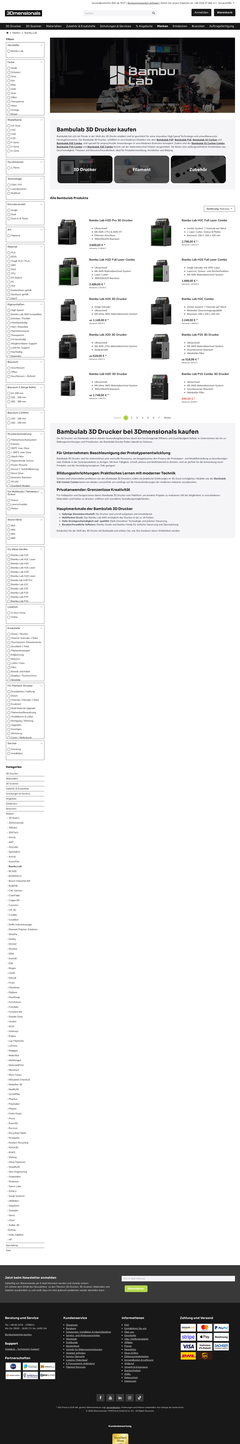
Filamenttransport (20, 650)
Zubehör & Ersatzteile (17, 788)
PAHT (14, 298)
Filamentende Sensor (22, 460)
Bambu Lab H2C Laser (23, 559)
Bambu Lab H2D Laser (23, 575)
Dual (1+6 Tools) (19, 218)
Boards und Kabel (20, 671)
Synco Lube (15, 1186)
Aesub (12, 837)
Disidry (12, 939)
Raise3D (13, 1123)
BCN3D (13, 871)
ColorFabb (14, 895)
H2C (13, 129)
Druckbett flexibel (20, 485)
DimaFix (13, 934)
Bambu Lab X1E (19, 588)
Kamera (15, 443)
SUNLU (12, 1191)
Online (14, 616)
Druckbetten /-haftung (23, 691)
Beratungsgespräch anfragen (143, 3)
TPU (13, 273)
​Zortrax (12, 1229)
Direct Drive (17, 473)
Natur (14, 105)
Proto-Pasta (15, 1113)
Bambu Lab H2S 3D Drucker (108, 299)
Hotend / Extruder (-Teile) (24, 638)
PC (12, 281)
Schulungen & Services (18, 793)
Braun (14, 113)
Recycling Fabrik (17, 1132)
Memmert (14, 1069)
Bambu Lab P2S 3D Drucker (200, 334)
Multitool (15, 193)
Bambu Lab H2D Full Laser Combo (112, 259)
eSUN (12, 972)
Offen (14, 371)
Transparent (17, 101)
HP (10, 1239)
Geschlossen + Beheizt (23, 376)
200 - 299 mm (18, 397)
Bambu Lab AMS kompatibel (26, 314)
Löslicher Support (20, 347)
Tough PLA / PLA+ (20, 260)
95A (13, 525)
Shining (12, 1157)
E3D (11, 963)
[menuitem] (221, 26)
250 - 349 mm (18, 422)
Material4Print (16, 1065)
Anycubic (13, 846)
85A (13, 533)
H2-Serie (16, 125)
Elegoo (12, 968)
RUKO (12, 1152)
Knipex (12, 1035)
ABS (13, 265)
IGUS (11, 1026)
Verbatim (13, 1210)
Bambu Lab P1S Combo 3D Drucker (205, 374)
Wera (12, 1215)
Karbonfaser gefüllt (21, 290)
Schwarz (15, 72)
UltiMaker (14, 1200)
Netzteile (15, 679)
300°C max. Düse (20, 448)
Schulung (16, 749)
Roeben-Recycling (18, 1142)
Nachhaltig (16, 351)
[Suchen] (154, 13)
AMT (11, 842)
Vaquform (14, 1205)
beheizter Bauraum (21, 477)
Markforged (15, 1060)
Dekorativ (16, 356)
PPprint (12, 1108)
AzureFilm (14, 861)
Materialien (12, 778)
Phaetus (13, 1099)
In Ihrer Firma (18, 612)
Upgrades (16, 724)
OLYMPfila (14, 1094)
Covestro (13, 905)
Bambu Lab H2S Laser (23, 567)
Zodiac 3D (14, 1225)
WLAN (14, 481)
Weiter (167, 417)
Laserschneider (19, 504)
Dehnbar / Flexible (20, 318)
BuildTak (13, 885)
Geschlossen (17, 367)
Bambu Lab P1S (19, 601)
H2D (13, 134)
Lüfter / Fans (18, 663)
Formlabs (13, 1006)
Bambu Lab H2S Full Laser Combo (204, 259)
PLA (13, 252)
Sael (8, 1250)
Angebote (11, 798)
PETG (14, 256)
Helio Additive (16, 1234)
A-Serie (15, 150)
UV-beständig (18, 339)
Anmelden (201, 12)
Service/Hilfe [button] (225, 3)
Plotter (14, 508)
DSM (11, 953)
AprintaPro (14, 851)
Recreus (13, 1128)
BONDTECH (15, 876)
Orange (15, 109)
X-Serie (15, 146)
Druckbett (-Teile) (20, 646)
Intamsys (13, 1031)
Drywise (13, 948)
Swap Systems (17, 1195)
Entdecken (11, 803)
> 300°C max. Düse (21, 452)
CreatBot (13, 919)
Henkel (12, 1021)
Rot (13, 80)
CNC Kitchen (15, 890)
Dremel (12, 943)
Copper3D (14, 900)
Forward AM (15, 1011)
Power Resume (19, 464)
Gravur (14, 500)
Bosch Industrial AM (19, 880)
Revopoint (14, 1137)
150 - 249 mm (18, 418)
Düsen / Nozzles (19, 633)
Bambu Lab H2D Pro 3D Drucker (111, 220)
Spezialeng (12, 1245)
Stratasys (14, 1181)
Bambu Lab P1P (19, 596)
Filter (13, 667)
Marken (16, 32)
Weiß (14, 68)
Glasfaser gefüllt (19, 294)
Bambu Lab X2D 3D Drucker (108, 334)
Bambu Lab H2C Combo (198, 299)
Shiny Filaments (17, 1162)
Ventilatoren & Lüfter (22, 716)
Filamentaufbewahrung (23, 712)
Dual (13, 214)
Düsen (14, 695)
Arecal (12, 856)
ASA (13, 269)
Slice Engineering (18, 1171)
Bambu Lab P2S (19, 592)
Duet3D (13, 958)
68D (13, 538)
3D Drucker (12, 773)
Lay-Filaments (16, 1040)
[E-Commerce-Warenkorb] (224, 12)
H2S (13, 138)
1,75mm (15, 167)
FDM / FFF (16, 184)
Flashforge (14, 997)
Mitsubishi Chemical (19, 1079)
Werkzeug (16, 733)
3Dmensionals (16, 822)
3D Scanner (12, 783)
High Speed (17, 310)
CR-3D (12, 909)
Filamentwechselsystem (24, 439)
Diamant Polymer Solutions (23, 929)
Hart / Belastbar (19, 326)
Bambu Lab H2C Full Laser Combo (204, 220)
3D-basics (14, 817)
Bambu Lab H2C (20, 555)
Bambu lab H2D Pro (21, 580)
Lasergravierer (18, 188)
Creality (13, 914)
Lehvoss (13, 1045)
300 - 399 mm (18, 401)
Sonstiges (16, 729)
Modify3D (14, 1089)
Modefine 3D (15, 1084)
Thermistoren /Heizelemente (26, 642)
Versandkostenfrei (101, 3)
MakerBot (14, 1055)
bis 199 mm (17, 393)
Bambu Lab (17, 50)
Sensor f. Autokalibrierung (25, 469)
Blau (13, 84)
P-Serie (15, 142)
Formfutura (15, 1002)
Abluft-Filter (17, 456)
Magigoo (13, 1050)
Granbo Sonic (16, 1016)
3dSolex (13, 827)
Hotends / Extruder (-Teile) (25, 699)
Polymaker (14, 1103)
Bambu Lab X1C (19, 584)
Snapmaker (15, 1176)
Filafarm (13, 992)
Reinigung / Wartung (22, 720)
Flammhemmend (20, 330)
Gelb (13, 88)
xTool (11, 1220)
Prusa (12, 1118)
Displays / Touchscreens (23, 675)
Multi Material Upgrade (23, 708)
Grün (13, 93)
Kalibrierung (17, 654)
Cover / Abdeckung (21, 737)
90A (13, 529)
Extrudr (12, 977)
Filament (15, 235)
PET (13, 285)
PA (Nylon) (16, 277)
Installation (17, 753)
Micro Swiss (15, 1074)
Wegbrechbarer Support (24, 343)
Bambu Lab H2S (20, 563)
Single (14, 210)
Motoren (15, 658)
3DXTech (13, 832)
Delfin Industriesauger (20, 924)
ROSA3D (13, 1147)
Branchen (11, 808)
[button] (219, 209)
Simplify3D (14, 1166)
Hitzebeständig (19, 322)
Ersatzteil (16, 704)
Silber (14, 97)
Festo (12, 982)
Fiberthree (14, 987)
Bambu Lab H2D (20, 571)
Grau (13, 76)
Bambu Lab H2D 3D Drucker (108, 374)
